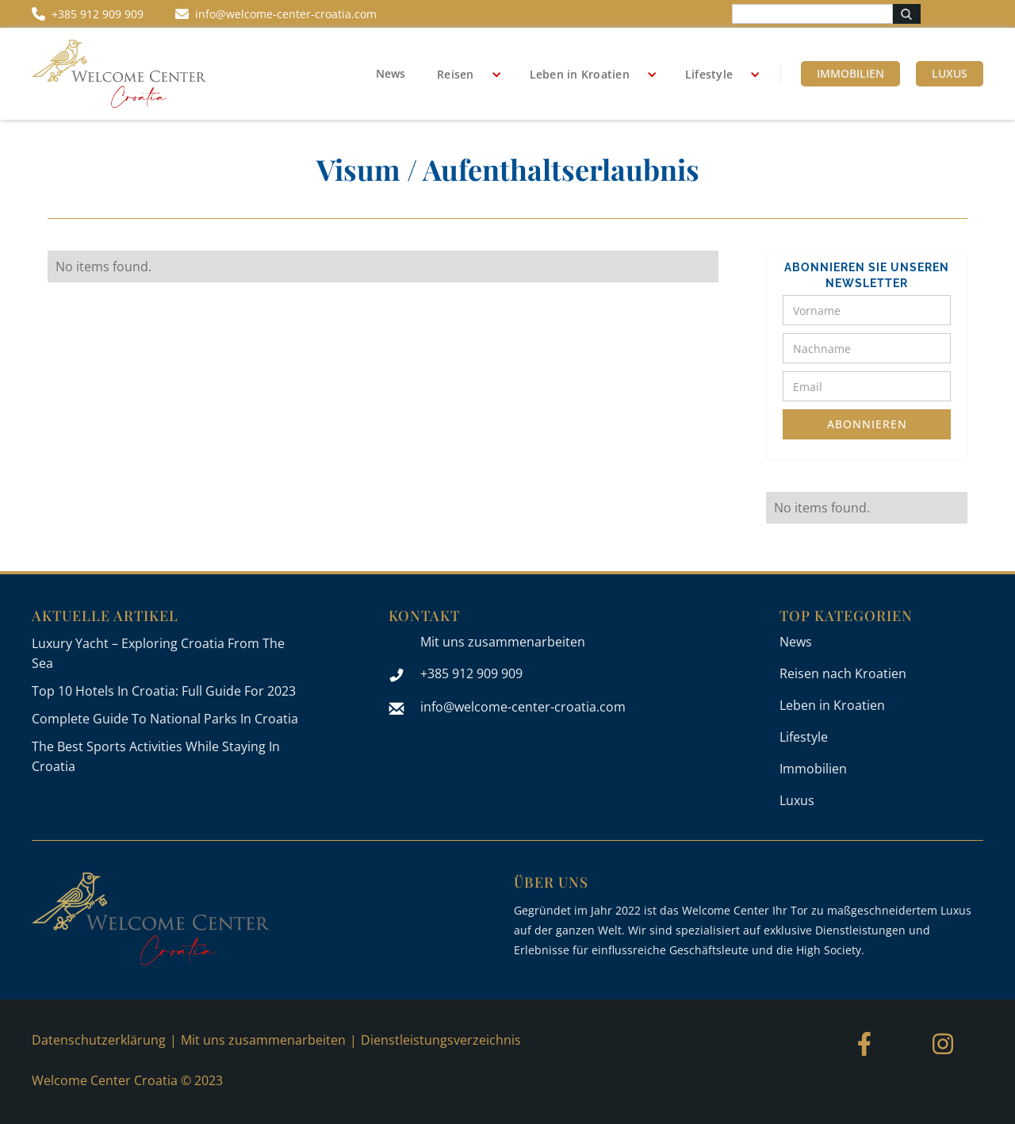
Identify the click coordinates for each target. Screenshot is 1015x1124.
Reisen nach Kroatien (842, 673)
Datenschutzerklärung (99, 1040)
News (390, 73)
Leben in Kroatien (580, 74)
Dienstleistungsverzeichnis (441, 1040)
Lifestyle (709, 74)
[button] (463, 75)
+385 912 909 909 (471, 673)
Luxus (949, 73)
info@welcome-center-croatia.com (523, 706)
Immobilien (850, 73)
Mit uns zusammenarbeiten (502, 641)
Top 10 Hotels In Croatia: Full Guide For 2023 (164, 691)
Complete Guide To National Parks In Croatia (165, 718)
